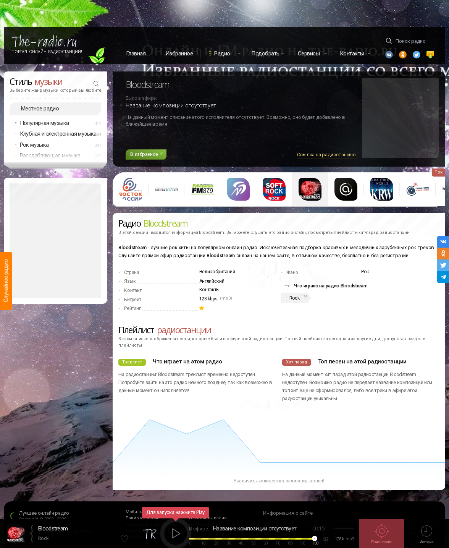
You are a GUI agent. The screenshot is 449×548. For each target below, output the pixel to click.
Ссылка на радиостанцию (326, 154)
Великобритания (217, 271)
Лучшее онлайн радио (44, 513)
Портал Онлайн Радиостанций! (46, 51)
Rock (294, 298)
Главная (136, 53)
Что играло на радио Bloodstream (331, 286)
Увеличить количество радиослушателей (279, 480)
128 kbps (208, 299)
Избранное (179, 53)
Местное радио (40, 108)
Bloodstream (53, 528)
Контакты (209, 289)
